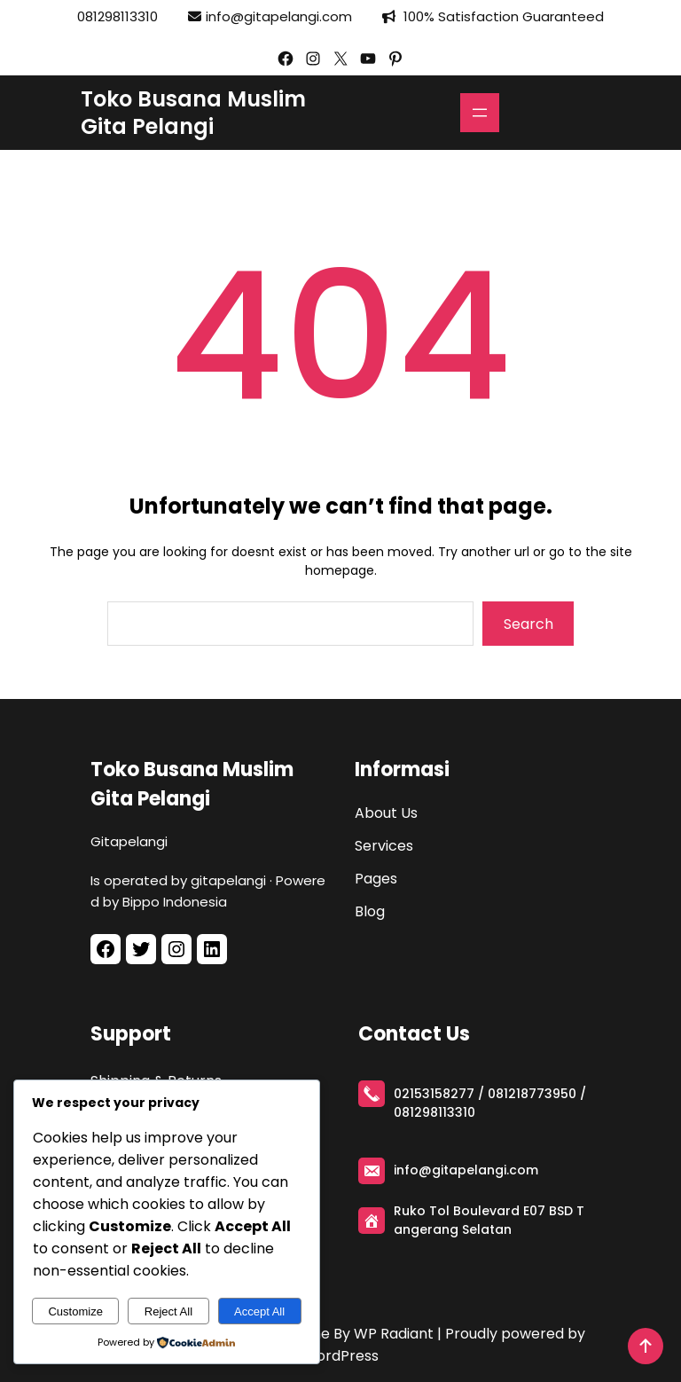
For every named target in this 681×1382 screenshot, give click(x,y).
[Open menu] (479, 112)
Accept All (259, 1311)
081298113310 (117, 16)
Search (528, 624)
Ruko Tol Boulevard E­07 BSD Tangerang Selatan (489, 1220)
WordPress (340, 1356)
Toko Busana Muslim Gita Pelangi (193, 112)
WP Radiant (394, 1333)
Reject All (168, 1311)
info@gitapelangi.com (279, 16)
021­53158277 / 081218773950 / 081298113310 (490, 1103)
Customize (75, 1311)
